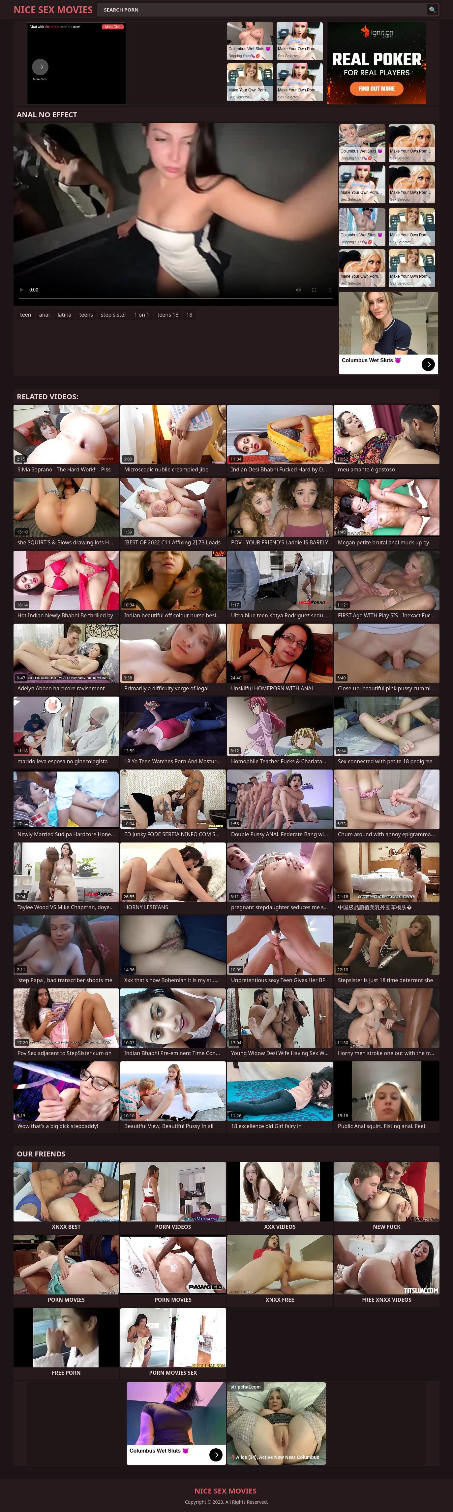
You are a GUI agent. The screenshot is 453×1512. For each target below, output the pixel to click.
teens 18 (168, 314)
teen (25, 314)
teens (86, 314)
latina (65, 314)
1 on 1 (141, 314)
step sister (113, 314)
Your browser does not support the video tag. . (176, 214)
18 (189, 314)
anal (44, 314)
